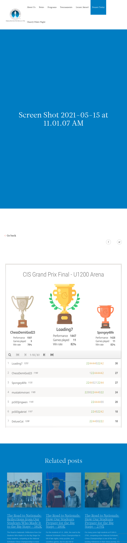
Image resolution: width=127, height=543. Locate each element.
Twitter (119, 242)
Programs (52, 7)
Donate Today (98, 7)
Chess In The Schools (15, 15)
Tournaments (66, 7)
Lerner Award (82, 7)
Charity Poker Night (36, 22)
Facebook (108, 242)
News (41, 7)
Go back (11, 235)
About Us (31, 7)
